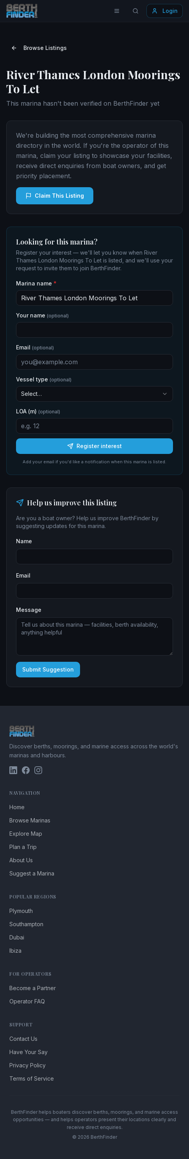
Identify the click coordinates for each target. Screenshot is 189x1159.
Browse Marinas (29, 820)
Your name (42, 315)
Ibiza (15, 950)
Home (17, 807)
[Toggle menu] (117, 11)
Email (35, 347)
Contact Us (23, 1038)
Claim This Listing (54, 195)
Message (28, 609)
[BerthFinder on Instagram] (38, 770)
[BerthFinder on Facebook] (26, 770)
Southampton (26, 924)
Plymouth (21, 910)
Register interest (94, 446)
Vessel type (43, 379)
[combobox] (94, 394)
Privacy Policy (27, 1065)
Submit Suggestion (48, 669)
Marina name (36, 283)
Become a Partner (32, 988)
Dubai (16, 937)
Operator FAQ (27, 1001)
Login (165, 10)
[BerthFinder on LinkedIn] (13, 770)
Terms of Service (31, 1078)
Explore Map (25, 833)
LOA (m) (38, 411)
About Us (21, 860)
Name (24, 541)
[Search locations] (135, 11)
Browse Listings (39, 47)
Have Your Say (28, 1052)
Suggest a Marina (31, 873)
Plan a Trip (23, 847)
